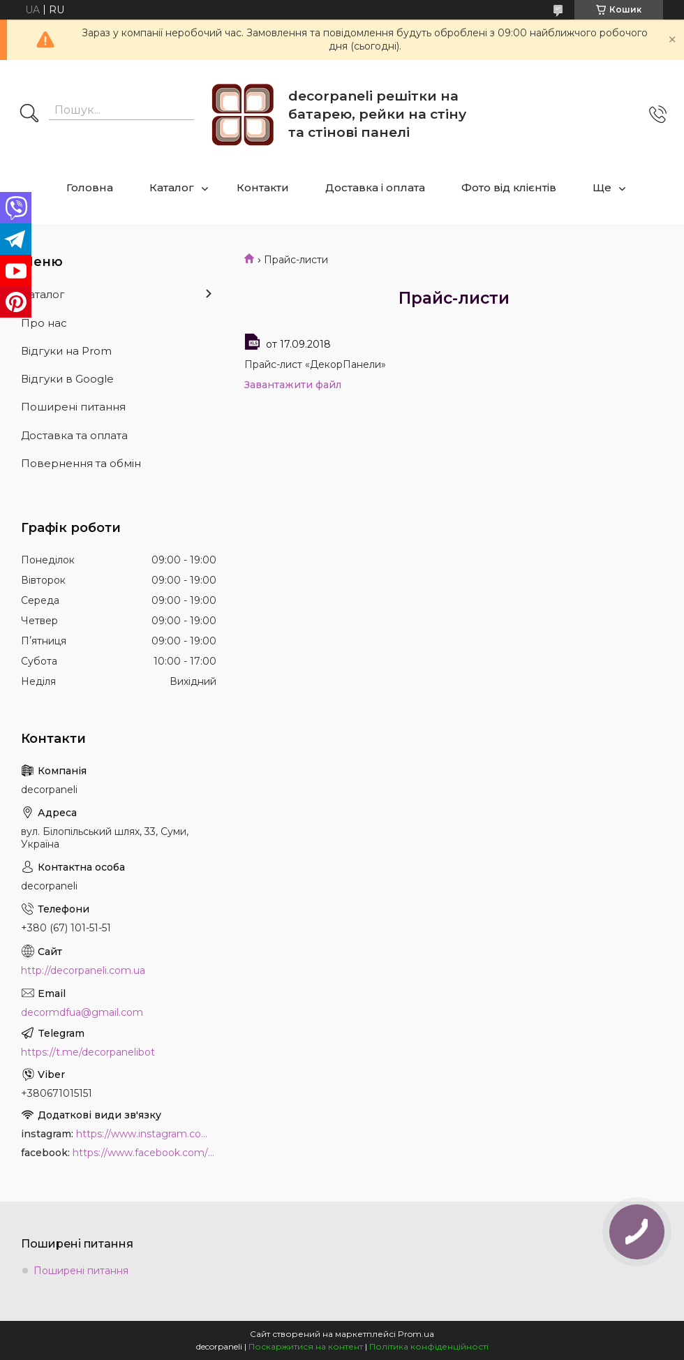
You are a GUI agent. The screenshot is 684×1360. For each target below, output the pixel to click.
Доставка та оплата (74, 435)
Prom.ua (416, 1334)
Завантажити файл (292, 384)
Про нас (44, 323)
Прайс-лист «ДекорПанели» (315, 364)
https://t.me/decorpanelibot (88, 1052)
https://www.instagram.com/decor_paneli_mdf (146, 1134)
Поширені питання (73, 406)
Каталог (171, 187)
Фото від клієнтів (508, 187)
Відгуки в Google (67, 378)
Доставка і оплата (375, 187)
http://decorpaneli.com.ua (83, 970)
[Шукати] (29, 114)
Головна (89, 187)
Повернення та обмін (81, 463)
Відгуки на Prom (66, 350)
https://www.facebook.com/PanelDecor (144, 1152)
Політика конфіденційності (429, 1346)
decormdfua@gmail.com (82, 1012)
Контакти (263, 187)
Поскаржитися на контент (305, 1346)
